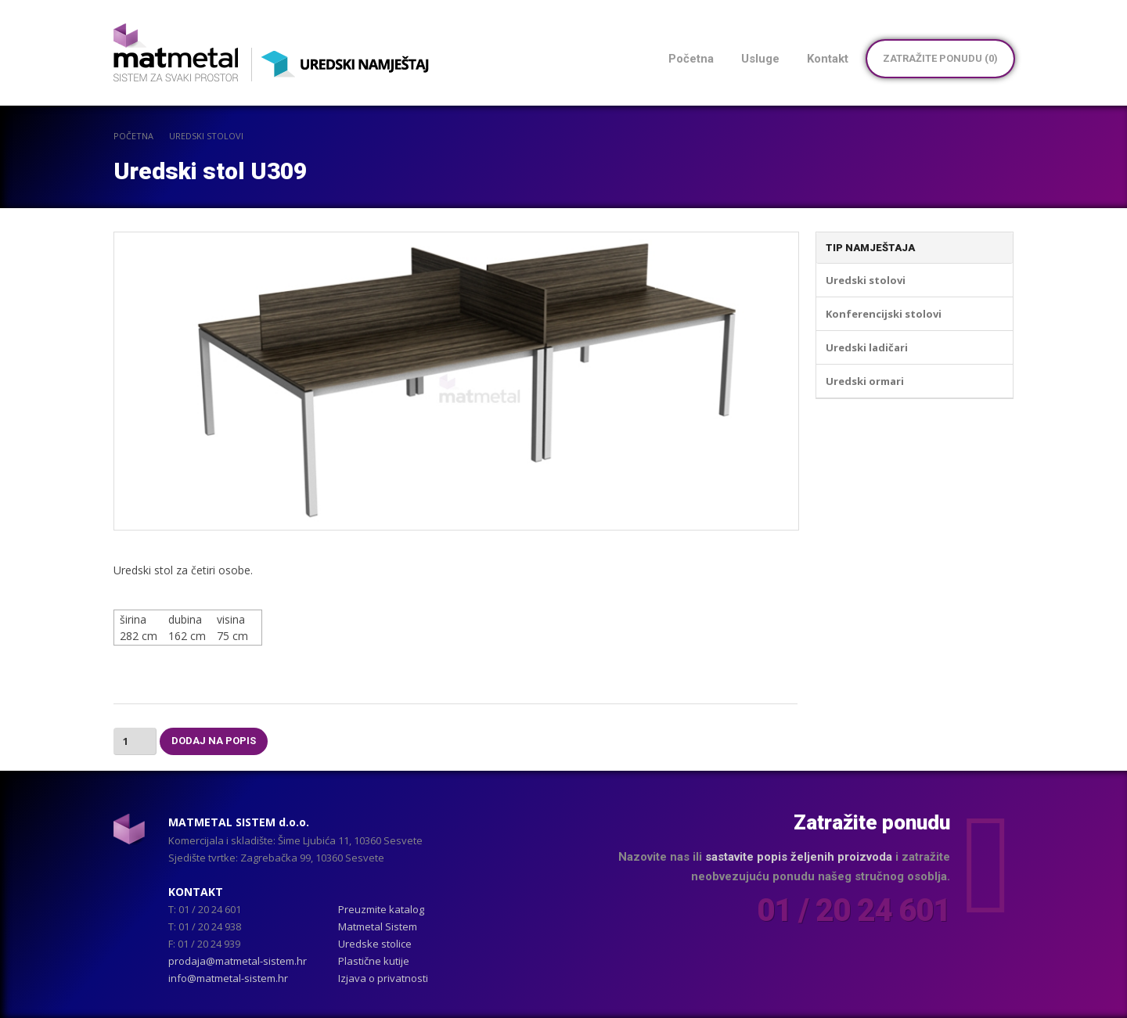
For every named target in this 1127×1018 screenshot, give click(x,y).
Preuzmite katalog (381, 909)
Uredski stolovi (206, 136)
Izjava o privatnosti (383, 978)
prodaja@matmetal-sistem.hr (237, 961)
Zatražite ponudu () (940, 58)
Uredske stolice (375, 944)
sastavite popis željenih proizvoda (798, 857)
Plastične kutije (373, 961)
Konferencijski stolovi (884, 314)
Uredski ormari (865, 381)
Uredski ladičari (867, 347)
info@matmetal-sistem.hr (228, 978)
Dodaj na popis (213, 740)
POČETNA (133, 136)
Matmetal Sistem (377, 926)
